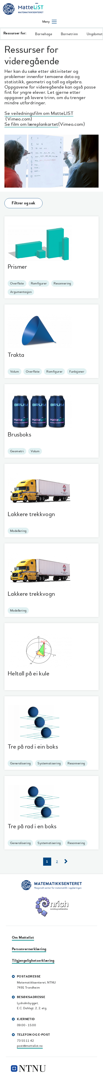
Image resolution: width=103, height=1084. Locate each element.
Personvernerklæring (29, 949)
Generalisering (20, 763)
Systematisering (49, 763)
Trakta (16, 355)
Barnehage (43, 34)
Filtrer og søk (23, 203)
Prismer (17, 266)
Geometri (17, 451)
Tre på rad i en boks (32, 826)
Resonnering (62, 283)
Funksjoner (76, 372)
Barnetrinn (69, 34)
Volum (14, 372)
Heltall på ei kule (28, 673)
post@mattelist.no (30, 1046)
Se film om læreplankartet (31, 124)
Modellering (18, 531)
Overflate (17, 283)
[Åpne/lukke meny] (49, 21)
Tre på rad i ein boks (33, 746)
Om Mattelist (23, 937)
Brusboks (19, 434)
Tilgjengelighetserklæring (33, 960)
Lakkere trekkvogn (31, 514)
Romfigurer (39, 283)
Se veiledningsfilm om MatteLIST (38, 113)
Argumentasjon (21, 292)
